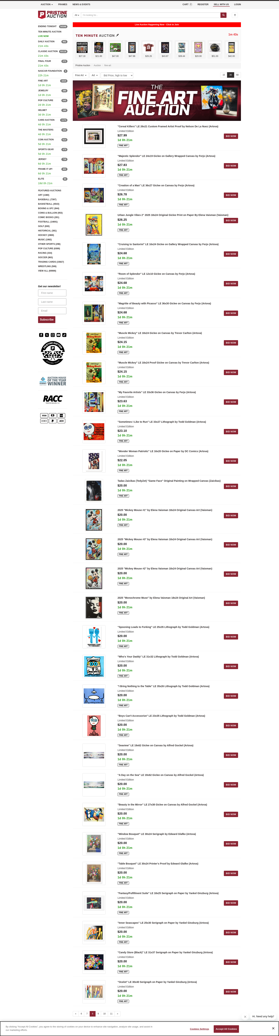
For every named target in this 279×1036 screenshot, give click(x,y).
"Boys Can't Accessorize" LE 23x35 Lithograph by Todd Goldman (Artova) (161, 715)
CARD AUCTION (46, 120)
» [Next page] (117, 1013)
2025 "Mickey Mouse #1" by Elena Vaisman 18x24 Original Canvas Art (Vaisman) (165, 510)
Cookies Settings (199, 1029)
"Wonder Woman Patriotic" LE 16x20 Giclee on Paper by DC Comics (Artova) (163, 451)
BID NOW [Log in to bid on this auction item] (231, 136)
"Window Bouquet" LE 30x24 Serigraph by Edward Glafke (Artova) (157, 834)
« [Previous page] (75, 1013)
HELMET (42, 110)
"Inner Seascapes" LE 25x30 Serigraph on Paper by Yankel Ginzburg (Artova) (163, 922)
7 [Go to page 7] (87, 1013)
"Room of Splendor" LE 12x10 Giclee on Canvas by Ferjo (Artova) (156, 273)
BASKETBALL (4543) (48, 204)
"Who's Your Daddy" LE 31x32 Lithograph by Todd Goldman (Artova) (158, 656)
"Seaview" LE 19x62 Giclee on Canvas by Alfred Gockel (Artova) (155, 745)
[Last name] (52, 301)
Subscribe (47, 319)
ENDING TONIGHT (47, 26)
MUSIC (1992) (45, 239)
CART (187, 4)
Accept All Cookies (226, 1029)
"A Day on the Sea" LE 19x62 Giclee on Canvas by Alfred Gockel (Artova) (161, 775)
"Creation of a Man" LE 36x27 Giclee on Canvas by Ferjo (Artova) (156, 185)
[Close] (273, 1028)
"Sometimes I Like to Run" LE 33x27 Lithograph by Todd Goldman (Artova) (162, 421)
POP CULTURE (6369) (49, 248)
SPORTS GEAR (46, 149)
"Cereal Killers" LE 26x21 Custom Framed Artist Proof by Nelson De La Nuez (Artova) (168, 126)
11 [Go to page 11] (111, 1013)
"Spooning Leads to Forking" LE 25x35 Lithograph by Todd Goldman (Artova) (163, 627)
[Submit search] (223, 15)
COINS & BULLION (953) (50, 213)
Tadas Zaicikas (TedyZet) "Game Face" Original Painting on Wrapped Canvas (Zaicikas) (169, 480)
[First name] (52, 293)
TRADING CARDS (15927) (51, 262)
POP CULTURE (45, 100)
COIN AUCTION (46, 139)
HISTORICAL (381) (47, 230)
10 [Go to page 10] (104, 1013)
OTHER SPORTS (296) (49, 244)
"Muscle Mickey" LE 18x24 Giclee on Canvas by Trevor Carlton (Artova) (160, 333)
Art (95, 75)
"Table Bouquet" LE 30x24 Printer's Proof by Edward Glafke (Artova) (158, 863)
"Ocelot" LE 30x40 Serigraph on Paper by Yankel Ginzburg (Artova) (157, 982)
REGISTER (203, 4)
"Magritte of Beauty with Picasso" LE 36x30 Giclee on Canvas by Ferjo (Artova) (164, 303)
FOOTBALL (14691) (48, 222)
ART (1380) (43, 195)
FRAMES (62, 4)
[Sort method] (117, 75)
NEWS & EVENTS (81, 4)
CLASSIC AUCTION (48, 51)
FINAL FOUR (44, 61)
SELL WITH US (221, 4)
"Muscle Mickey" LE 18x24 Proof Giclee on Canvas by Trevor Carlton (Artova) (163, 362)
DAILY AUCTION (46, 41)
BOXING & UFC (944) (48, 208)
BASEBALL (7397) (47, 199)
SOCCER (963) (45, 257)
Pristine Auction (82, 65)
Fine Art (80, 75)
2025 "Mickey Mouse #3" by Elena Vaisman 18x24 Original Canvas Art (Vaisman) (165, 539)
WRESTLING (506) (47, 266)
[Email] (52, 310)
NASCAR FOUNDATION (50, 71)
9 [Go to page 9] (98, 1013)
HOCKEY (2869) (46, 235)
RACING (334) (45, 253)
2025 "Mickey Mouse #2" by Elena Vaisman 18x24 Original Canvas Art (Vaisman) (165, 568)
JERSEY (42, 159)
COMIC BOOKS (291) (48, 217)
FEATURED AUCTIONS (49, 190)
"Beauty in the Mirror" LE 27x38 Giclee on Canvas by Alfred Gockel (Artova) (162, 804)
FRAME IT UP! (45, 169)
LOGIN (237, 4)
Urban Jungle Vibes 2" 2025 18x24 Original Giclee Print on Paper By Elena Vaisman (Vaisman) (173, 215)
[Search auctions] (151, 15)
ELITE (41, 179)
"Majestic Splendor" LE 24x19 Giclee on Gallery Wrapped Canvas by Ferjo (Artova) (166, 156)
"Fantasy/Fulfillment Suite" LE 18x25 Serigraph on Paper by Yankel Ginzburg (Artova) (168, 893)
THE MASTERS (45, 130)
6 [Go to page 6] (81, 1013)
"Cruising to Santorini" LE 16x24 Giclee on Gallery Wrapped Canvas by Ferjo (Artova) (168, 244)
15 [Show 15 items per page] (224, 75)
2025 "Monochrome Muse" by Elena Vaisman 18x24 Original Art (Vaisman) (161, 597)
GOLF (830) (44, 226)
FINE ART (43, 81)
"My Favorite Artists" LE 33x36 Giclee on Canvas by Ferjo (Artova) (157, 392)
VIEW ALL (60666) (47, 271)
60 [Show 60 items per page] (237, 75)
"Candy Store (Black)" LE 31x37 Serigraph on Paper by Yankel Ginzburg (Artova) (165, 952)
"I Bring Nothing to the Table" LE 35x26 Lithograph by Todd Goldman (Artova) (164, 686)
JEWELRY (43, 90)
